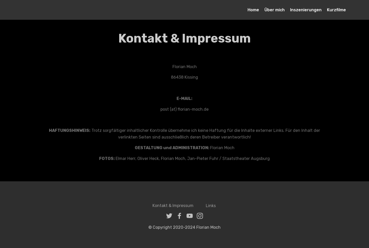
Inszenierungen (306, 9)
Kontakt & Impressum (172, 207)
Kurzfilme (336, 9)
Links (211, 207)
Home (253, 9)
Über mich (274, 9)
